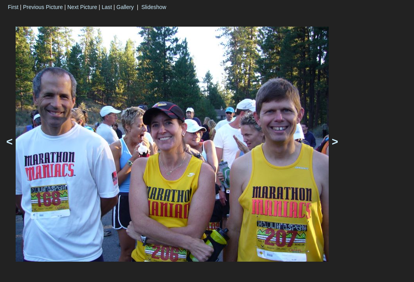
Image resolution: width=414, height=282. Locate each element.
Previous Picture (43, 7)
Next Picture (82, 7)
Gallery (125, 7)
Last (107, 7)
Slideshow (153, 7)
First (13, 7)
